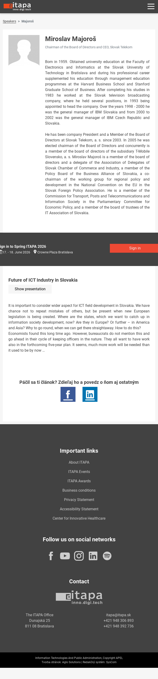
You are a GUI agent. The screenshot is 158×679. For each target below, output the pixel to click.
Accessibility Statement (79, 509)
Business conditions (79, 490)
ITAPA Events (79, 471)
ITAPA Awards (79, 481)
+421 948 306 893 (119, 620)
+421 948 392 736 (119, 626)
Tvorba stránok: (51, 662)
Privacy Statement (79, 499)
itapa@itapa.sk (118, 615)
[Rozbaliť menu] (150, 7)
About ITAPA (79, 462)
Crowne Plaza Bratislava (55, 252)
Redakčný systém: (94, 662)
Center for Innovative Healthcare (79, 518)
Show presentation (30, 289)
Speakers (9, 21)
